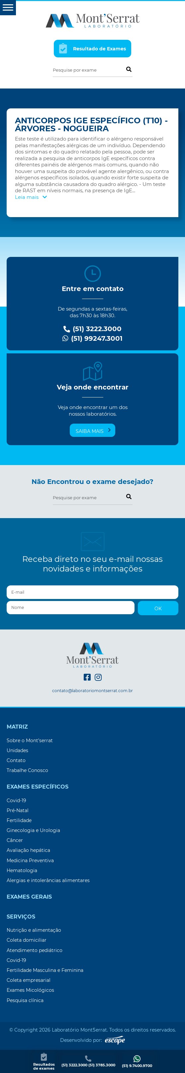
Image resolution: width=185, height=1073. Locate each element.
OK (158, 609)
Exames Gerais (29, 897)
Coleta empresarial (28, 980)
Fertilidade (19, 820)
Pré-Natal (18, 810)
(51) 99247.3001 (92, 338)
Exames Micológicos (30, 990)
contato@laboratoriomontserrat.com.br (92, 691)
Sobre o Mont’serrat (30, 741)
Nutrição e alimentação (34, 930)
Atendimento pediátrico (34, 950)
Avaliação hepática (28, 850)
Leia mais (31, 197)
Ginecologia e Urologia (33, 830)
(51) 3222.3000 (92, 329)
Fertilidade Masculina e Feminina (45, 970)
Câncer (15, 840)
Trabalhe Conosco (27, 770)
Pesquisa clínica (25, 1000)
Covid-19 (16, 801)
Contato (16, 760)
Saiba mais (93, 431)
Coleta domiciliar (26, 940)
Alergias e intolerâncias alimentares (48, 880)
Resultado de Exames (92, 48)
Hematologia (22, 870)
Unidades (17, 750)
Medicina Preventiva (30, 861)
